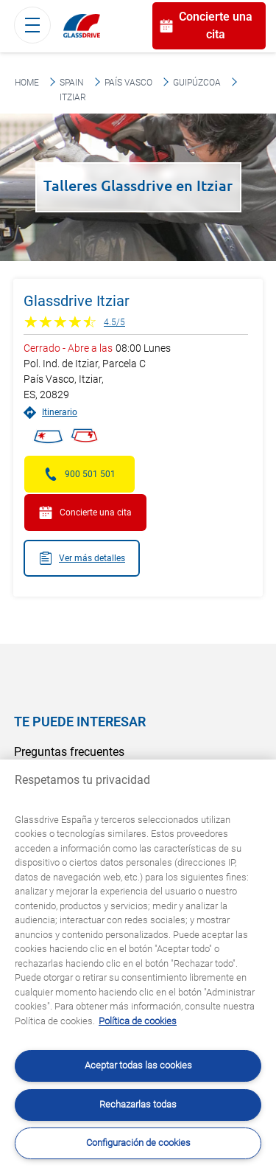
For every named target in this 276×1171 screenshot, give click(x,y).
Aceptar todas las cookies (138, 1065)
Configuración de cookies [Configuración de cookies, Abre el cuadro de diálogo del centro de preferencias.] (138, 1142)
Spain (72, 82)
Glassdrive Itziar (77, 301)
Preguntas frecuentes (69, 752)
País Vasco (128, 82)
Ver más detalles (81, 558)
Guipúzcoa (197, 82)
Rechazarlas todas (138, 1104)
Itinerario (50, 412)
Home (27, 82)
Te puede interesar (80, 721)
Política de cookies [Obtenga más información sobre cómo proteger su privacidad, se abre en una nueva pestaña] (138, 1020)
